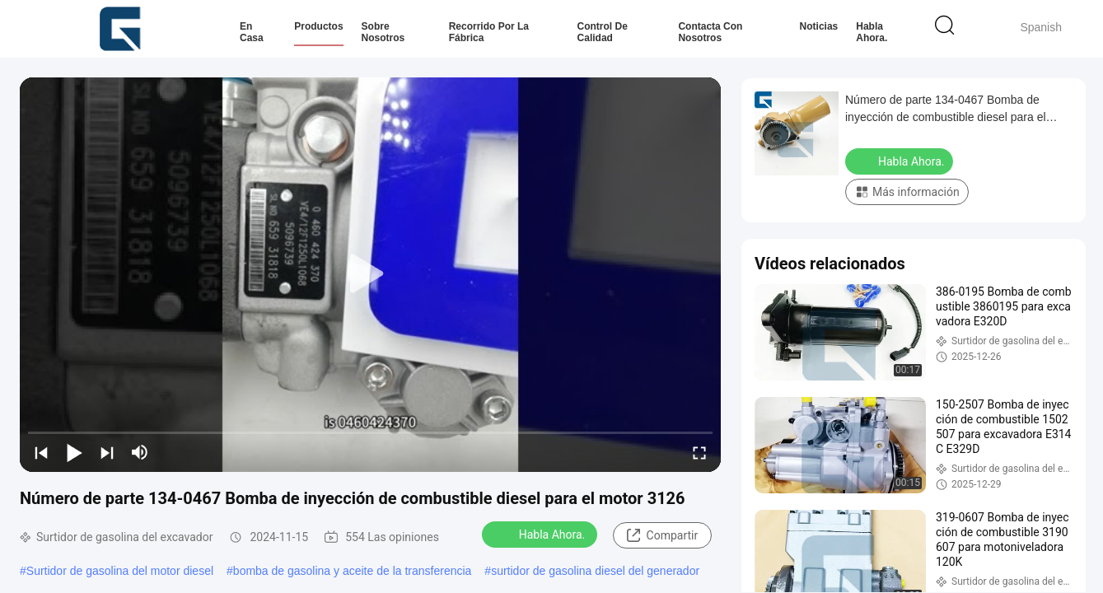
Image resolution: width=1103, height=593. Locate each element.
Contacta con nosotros (710, 32)
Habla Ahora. (871, 32)
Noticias (819, 26)
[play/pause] (74, 452)
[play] (370, 274)
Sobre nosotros (383, 32)
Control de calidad (602, 32)
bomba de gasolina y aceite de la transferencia (352, 570)
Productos (318, 26)
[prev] (41, 452)
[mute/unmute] (140, 452)
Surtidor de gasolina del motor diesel (119, 570)
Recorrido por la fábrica (489, 32)
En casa (252, 32)
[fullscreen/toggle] (699, 452)
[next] (107, 452)
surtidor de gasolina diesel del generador (595, 570)
